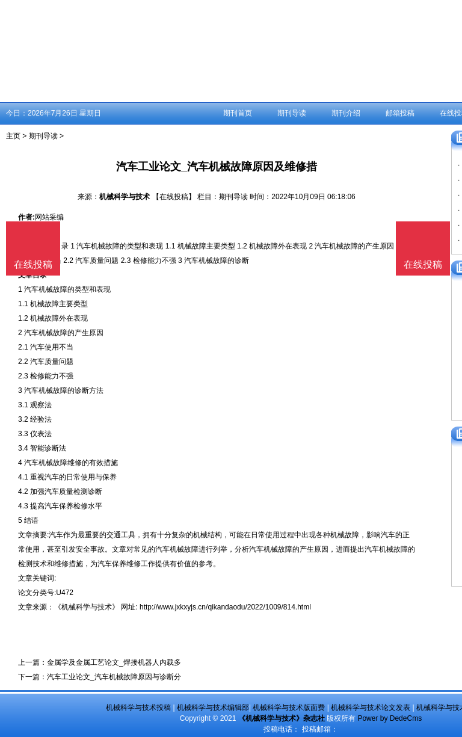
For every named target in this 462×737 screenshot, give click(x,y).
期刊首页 (237, 113)
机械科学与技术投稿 (138, 707)
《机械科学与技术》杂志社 (281, 718)
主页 (13, 136)
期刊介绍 (345, 113)
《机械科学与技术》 (86, 607)
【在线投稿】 (174, 197)
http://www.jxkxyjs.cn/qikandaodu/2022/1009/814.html (225, 607)
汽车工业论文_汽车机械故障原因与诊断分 (114, 677)
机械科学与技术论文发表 (370, 707)
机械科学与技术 (124, 197)
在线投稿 (423, 264)
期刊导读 (291, 113)
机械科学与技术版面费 (289, 707)
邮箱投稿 (400, 113)
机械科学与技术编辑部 (213, 707)
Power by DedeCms (389, 718)
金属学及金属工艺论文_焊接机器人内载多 (114, 662)
